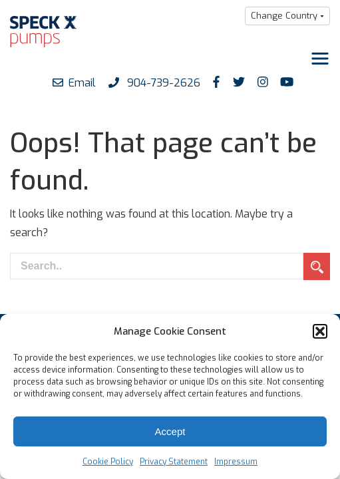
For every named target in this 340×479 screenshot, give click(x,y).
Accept (170, 431)
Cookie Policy (108, 461)
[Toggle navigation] (320, 59)
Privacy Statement (174, 461)
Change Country (284, 15)
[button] (320, 331)
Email (74, 83)
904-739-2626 (154, 83)
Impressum (235, 461)
